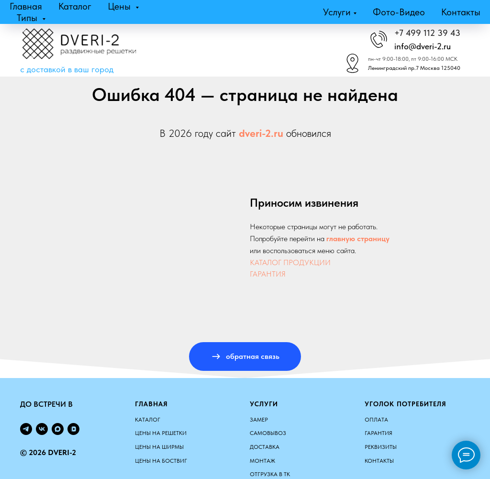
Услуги (337, 12)
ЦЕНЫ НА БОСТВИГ (161, 460)
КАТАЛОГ (147, 419)
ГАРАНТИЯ (268, 273)
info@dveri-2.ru (422, 46)
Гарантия (378, 433)
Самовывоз (268, 433)
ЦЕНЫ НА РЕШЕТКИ (161, 433)
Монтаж (262, 460)
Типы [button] (28, 17)
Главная (26, 6)
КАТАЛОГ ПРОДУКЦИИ (290, 262)
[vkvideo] (73, 429)
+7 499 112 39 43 (427, 33)
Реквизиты (381, 447)
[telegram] (26, 429)
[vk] (42, 429)
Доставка (264, 447)
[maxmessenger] (58, 429)
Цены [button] (120, 6)
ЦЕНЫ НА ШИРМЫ (159, 447)
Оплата (376, 419)
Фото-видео (399, 12)
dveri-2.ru (261, 133)
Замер (259, 419)
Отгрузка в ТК (270, 474)
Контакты (460, 12)
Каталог (74, 6)
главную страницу (358, 238)
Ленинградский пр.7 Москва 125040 (414, 68)
